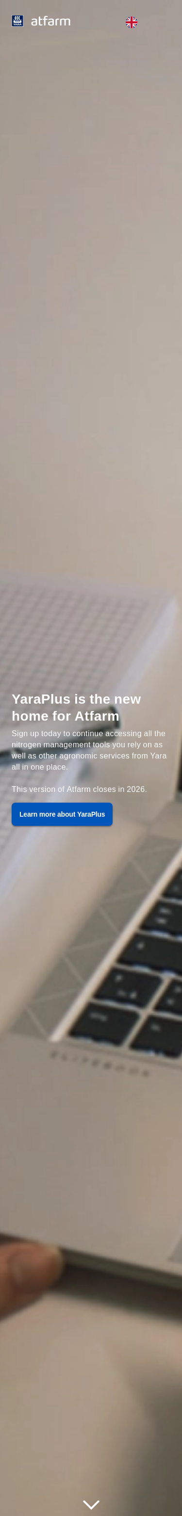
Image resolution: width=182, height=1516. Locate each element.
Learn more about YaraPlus (62, 814)
